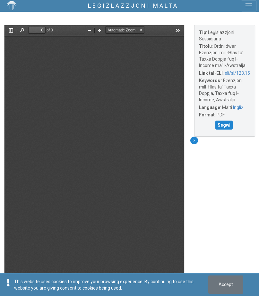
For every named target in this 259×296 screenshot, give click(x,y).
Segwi (224, 125)
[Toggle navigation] (249, 6)
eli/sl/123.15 (237, 73)
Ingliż (238, 107)
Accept (226, 284)
